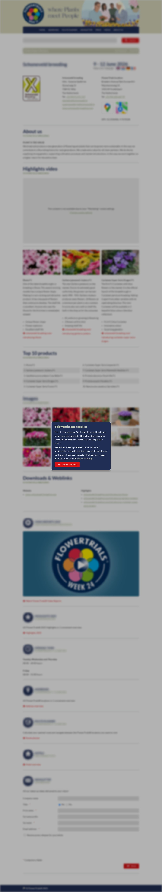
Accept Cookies (69, 464)
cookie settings (85, 458)
